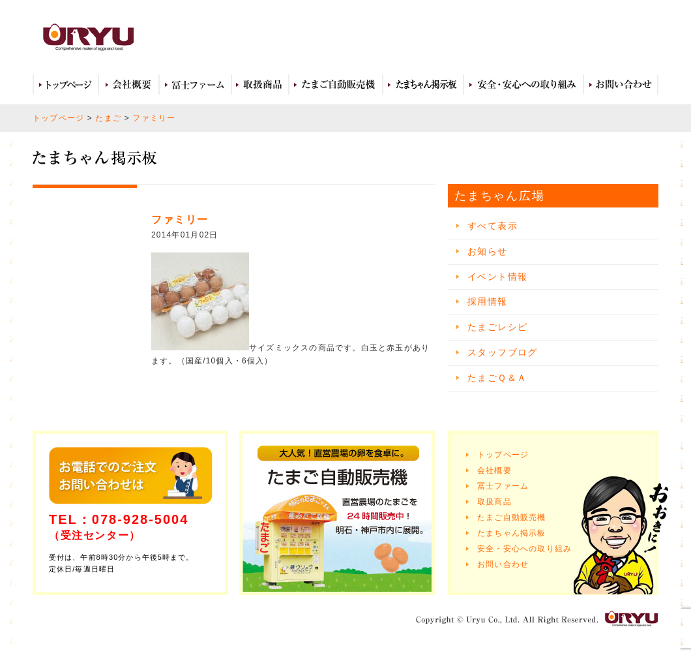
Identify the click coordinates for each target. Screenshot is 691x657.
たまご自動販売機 (336, 84)
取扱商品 (260, 84)
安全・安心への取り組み (523, 84)
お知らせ (487, 251)
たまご (108, 118)
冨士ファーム (195, 84)
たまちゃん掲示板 (511, 533)
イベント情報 (497, 276)
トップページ (65, 84)
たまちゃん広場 (423, 84)
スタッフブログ (502, 352)
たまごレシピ (497, 327)
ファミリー (153, 118)
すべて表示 (492, 226)
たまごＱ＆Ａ (497, 378)
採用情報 (487, 301)
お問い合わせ (620, 84)
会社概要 (128, 84)
